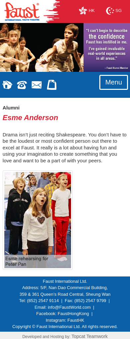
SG (114, 10)
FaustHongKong (73, 313)
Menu (113, 82)
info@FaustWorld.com (69, 307)
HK (87, 10)
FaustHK (75, 320)
